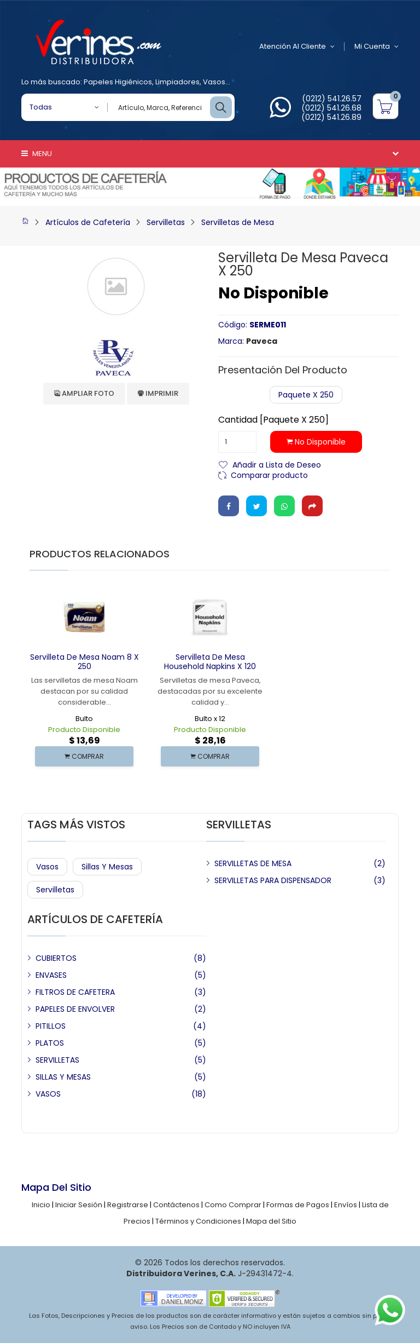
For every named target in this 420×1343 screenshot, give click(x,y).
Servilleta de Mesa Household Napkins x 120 (210, 662)
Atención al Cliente (297, 46)
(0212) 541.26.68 (331, 108)
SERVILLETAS (57, 1059)
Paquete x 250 (306, 394)
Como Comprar (233, 1205)
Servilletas (166, 222)
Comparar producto (269, 474)
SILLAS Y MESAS (63, 1076)
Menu (36, 153)
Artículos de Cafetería (87, 222)
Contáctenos (176, 1205)
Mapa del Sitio (271, 1221)
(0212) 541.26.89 (331, 117)
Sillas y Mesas (107, 866)
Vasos (214, 82)
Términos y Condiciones (198, 1221)
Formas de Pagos (297, 1205)
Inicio (41, 1205)
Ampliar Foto (84, 393)
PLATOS (50, 1042)
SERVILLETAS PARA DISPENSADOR (272, 880)
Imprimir (158, 393)
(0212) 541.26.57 (331, 98)
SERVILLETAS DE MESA (252, 863)
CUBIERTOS (56, 958)
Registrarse (127, 1205)
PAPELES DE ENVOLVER (75, 1009)
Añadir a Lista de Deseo (276, 464)
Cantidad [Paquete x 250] (273, 419)
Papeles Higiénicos (118, 82)
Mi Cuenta (376, 46)
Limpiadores (177, 82)
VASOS (48, 1093)
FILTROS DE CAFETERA (75, 992)
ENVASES (51, 975)
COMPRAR (84, 756)
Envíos (345, 1205)
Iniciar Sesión (78, 1205)
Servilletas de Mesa (237, 222)
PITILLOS (51, 1026)
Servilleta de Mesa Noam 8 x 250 (84, 662)
